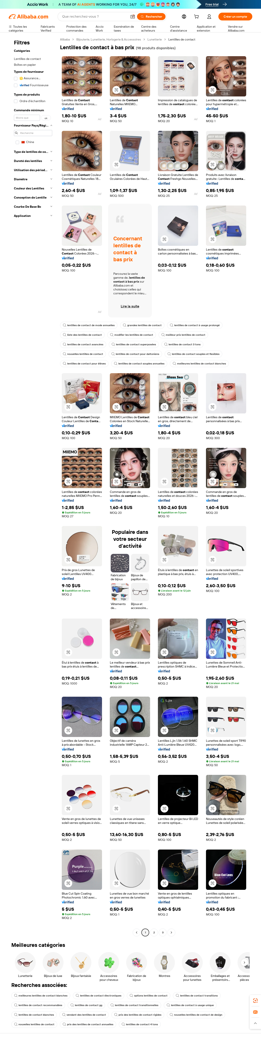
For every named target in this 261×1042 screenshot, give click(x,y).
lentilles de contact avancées (83, 344)
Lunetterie (154, 39)
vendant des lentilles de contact (84, 1015)
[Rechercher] (151, 16)
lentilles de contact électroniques (98, 995)
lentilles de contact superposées (134, 344)
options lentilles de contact (148, 995)
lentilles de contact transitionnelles (134, 1005)
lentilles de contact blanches (34, 1015)
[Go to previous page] (137, 932)
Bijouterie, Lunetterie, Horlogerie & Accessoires (108, 39)
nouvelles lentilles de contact (83, 354)
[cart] (197, 17)
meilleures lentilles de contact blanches (199, 363)
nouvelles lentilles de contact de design (196, 1015)
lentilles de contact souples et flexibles (193, 354)
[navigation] (33, 486)
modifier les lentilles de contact (131, 335)
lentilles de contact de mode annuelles (89, 325)
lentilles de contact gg (86, 1005)
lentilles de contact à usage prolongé (195, 325)
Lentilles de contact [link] (181, 39)
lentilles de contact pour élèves (84, 363)
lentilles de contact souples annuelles (139, 363)
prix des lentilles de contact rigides (137, 1015)
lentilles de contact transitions (197, 995)
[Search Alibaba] (94, 16)
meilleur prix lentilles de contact (183, 335)
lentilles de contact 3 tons (182, 344)
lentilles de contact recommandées (38, 1005)
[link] (255, 1000)
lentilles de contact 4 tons (140, 1024)
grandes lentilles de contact (142, 325)
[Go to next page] (171, 932)
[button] (132, 16)
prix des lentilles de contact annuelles (88, 1024)
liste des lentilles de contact (82, 335)
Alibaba (65, 39)
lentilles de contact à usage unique (190, 1005)
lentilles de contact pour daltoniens (135, 354)
